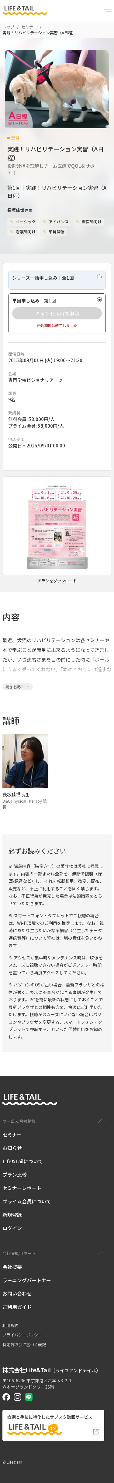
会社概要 (12, 1266)
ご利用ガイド (17, 1306)
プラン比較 (14, 1174)
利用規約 (10, 1325)
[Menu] (108, 10)
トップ (8, 27)
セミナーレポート (21, 1187)
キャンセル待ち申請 (57, 313)
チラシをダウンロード (57, 581)
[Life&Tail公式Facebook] (6, 1397)
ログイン (12, 1228)
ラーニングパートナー (26, 1280)
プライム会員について (26, 1201)
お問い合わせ (17, 1293)
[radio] (57, 280)
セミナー (29, 27)
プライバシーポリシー (22, 1335)
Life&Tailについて (22, 1161)
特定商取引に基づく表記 (24, 1344)
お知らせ (12, 1147)
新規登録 (12, 1214)
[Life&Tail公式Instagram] (17, 1397)
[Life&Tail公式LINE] (29, 1397)
